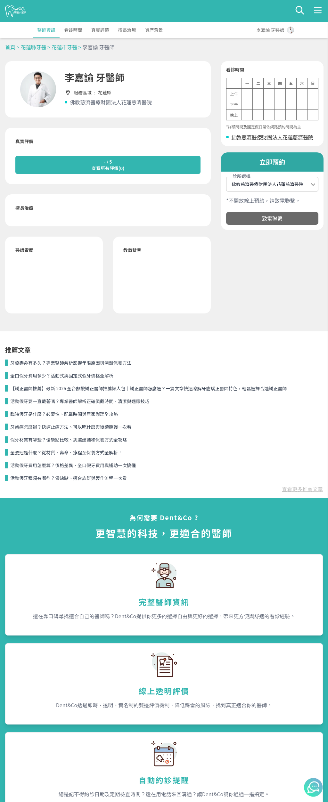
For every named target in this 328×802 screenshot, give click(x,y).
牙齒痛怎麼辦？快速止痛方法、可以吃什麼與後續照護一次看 (70, 427)
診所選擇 (241, 176)
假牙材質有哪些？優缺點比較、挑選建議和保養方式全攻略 (68, 439)
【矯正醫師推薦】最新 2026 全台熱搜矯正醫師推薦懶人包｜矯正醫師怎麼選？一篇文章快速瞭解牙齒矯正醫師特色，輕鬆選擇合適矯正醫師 (148, 388)
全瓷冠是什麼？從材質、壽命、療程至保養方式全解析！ (66, 452)
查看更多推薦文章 (302, 489)
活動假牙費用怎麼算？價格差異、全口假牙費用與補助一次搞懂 (73, 465)
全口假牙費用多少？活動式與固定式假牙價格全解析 (61, 375)
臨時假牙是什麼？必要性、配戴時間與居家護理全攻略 (64, 414)
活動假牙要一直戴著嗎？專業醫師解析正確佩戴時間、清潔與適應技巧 (79, 401)
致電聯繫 (272, 218)
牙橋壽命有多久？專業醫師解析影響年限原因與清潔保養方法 (70, 363)
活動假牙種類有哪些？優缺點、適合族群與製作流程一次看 (68, 478)
